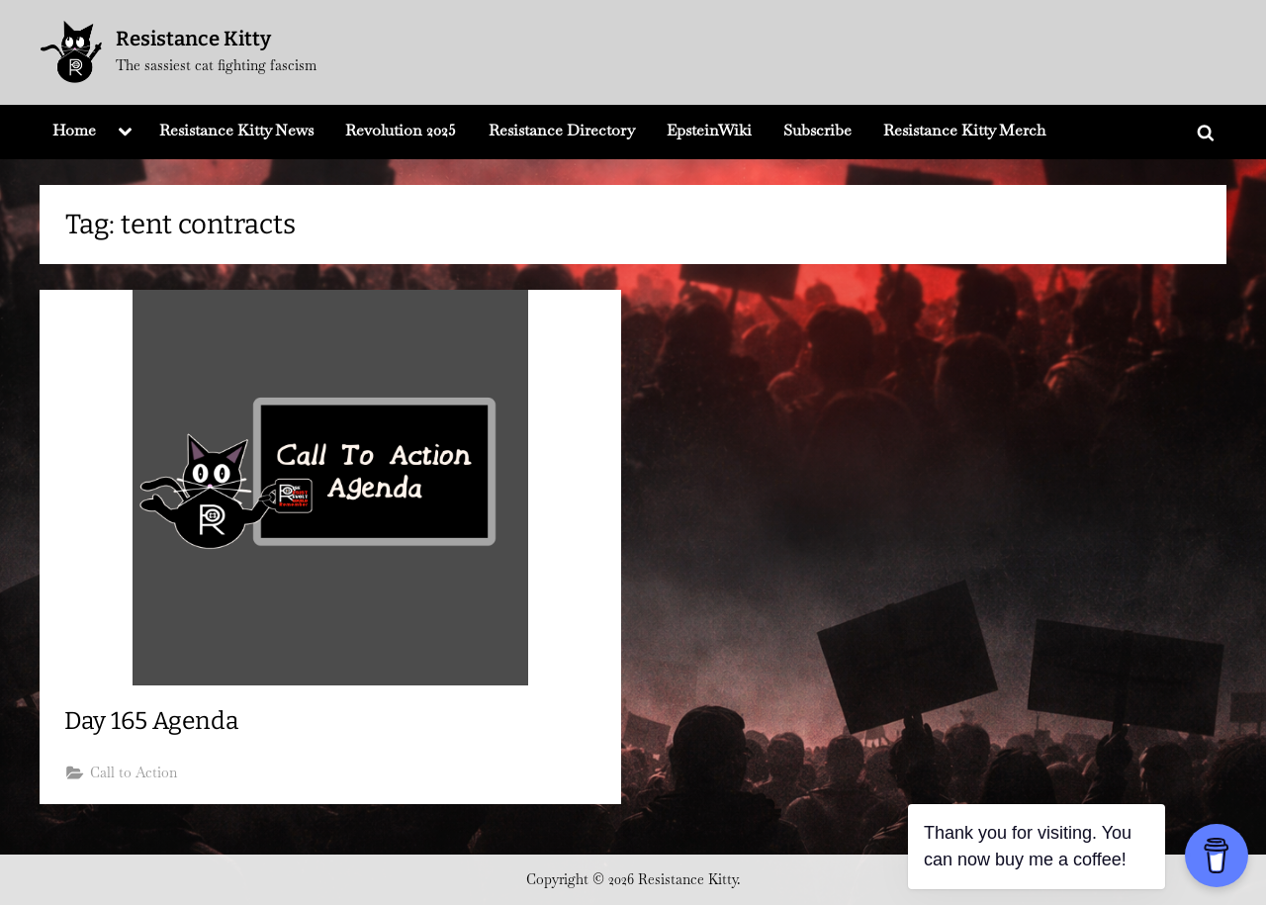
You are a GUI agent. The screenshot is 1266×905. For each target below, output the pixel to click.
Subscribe (817, 130)
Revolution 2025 (400, 130)
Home (74, 130)
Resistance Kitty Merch (964, 130)
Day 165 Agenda (154, 721)
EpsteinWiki (709, 130)
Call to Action (134, 773)
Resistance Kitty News (236, 130)
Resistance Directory (562, 130)
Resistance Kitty (193, 38)
